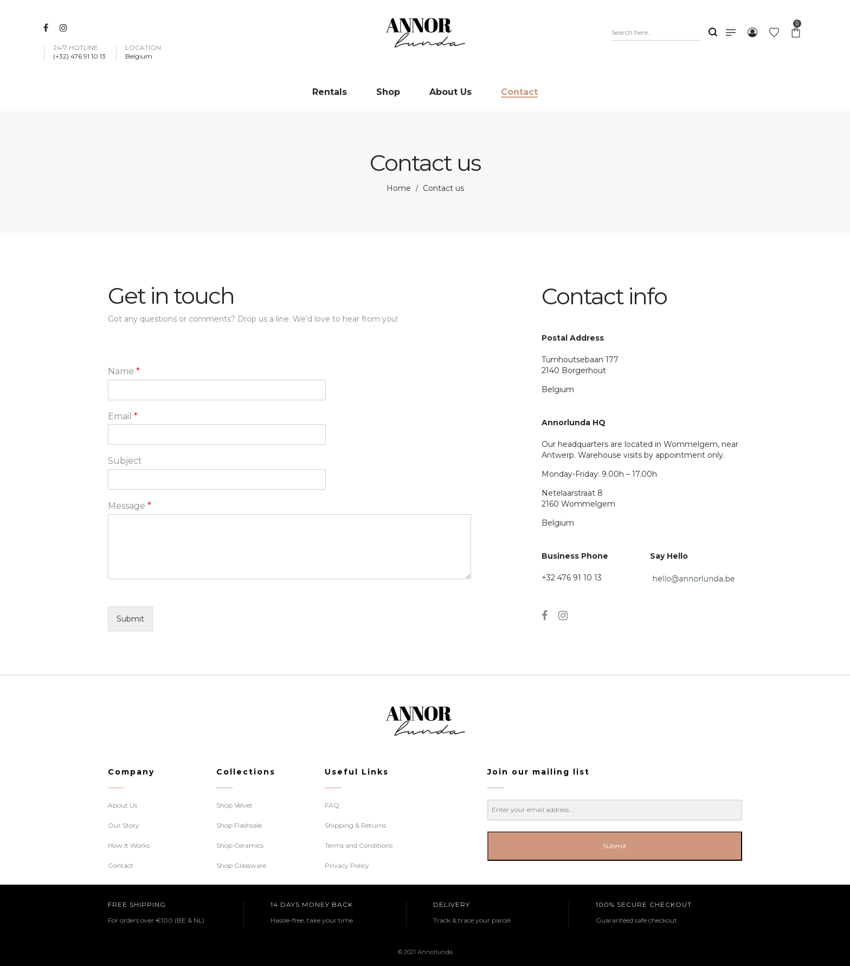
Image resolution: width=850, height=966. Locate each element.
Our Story (123, 825)
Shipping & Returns (355, 825)
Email (123, 416)
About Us (122, 805)
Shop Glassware (241, 865)
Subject (125, 461)
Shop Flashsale (239, 825)
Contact (120, 865)
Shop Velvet (234, 805)
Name (124, 371)
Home (399, 188)
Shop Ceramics (239, 845)
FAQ (332, 805)
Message (129, 506)
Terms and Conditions (358, 845)
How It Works (129, 845)
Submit (130, 619)
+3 (546, 578)
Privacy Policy (347, 865)
